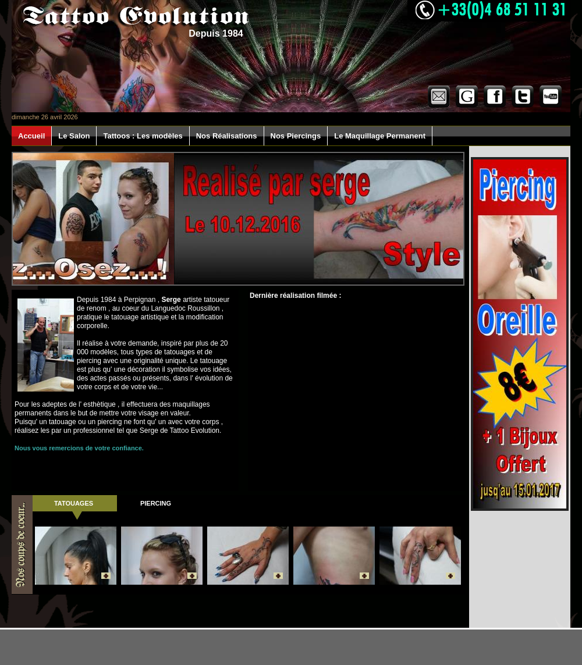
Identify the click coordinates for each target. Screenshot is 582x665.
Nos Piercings (296, 135)
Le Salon (74, 135)
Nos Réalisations (226, 135)
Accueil (31, 135)
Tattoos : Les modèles (142, 135)
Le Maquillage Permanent (379, 135)
